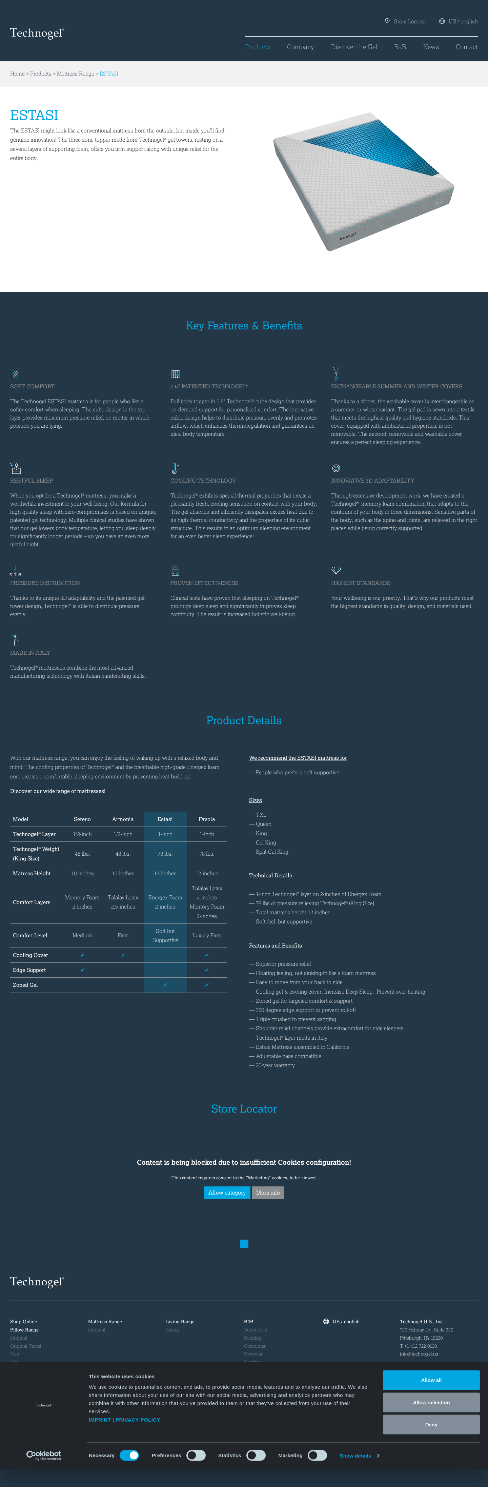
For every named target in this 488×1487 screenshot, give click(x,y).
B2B (400, 47)
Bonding (253, 1338)
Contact (467, 47)
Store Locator (406, 21)
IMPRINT (100, 1438)
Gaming (252, 1362)
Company (300, 47)
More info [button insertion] (268, 1192)
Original (18, 1338)
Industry (252, 1370)
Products (257, 47)
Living (172, 1330)
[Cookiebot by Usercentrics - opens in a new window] (44, 1474)
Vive (14, 1354)
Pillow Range (24, 1330)
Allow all (431, 1398)
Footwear (253, 1354)
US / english (458, 21)
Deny (431, 1442)
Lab (14, 1362)
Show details (355, 1473)
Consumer (255, 1346)
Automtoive (255, 1330)
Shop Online (23, 1322)
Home (17, 74)
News (431, 47)
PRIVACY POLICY (139, 1438)
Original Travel (25, 1346)
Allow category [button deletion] (227, 1192)
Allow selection (431, 1420)
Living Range (180, 1322)
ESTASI (109, 74)
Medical (252, 1378)
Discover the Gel (354, 47)
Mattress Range (75, 74)
